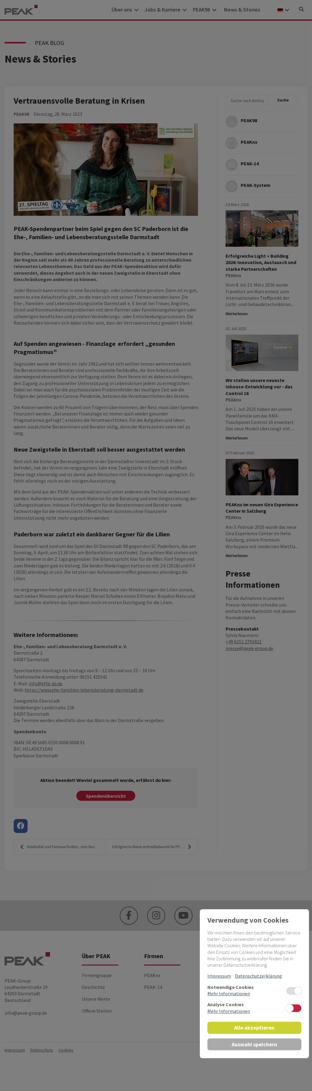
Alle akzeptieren (254, 1027)
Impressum (219, 976)
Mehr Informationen (228, 993)
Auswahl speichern (254, 1044)
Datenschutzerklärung (258, 976)
